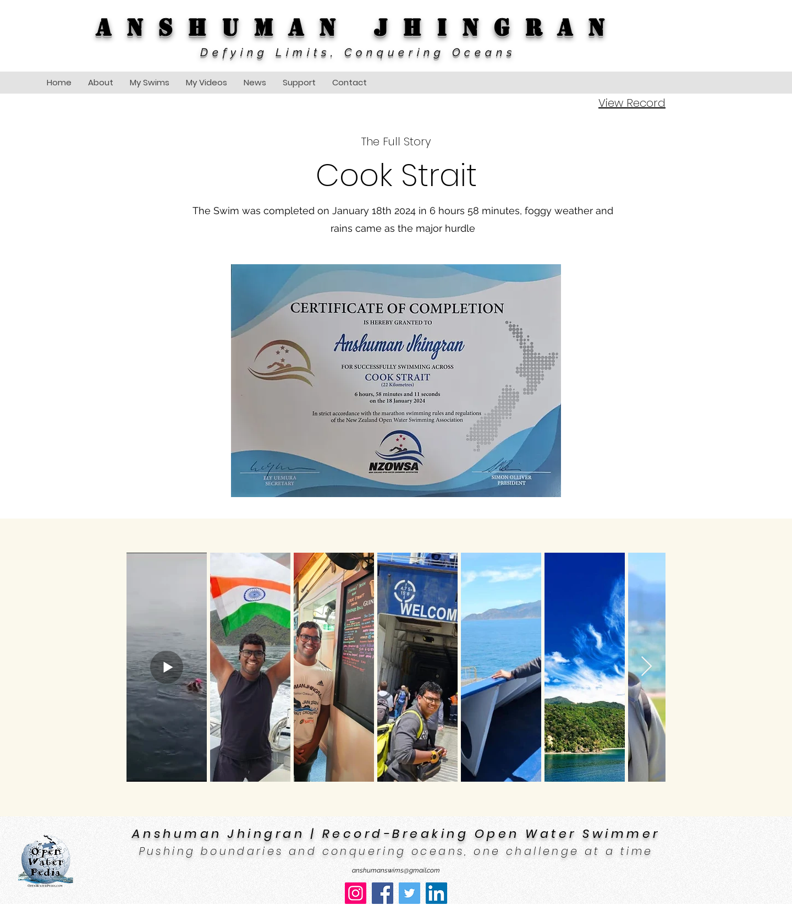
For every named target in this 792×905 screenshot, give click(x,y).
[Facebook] (382, 893)
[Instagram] (355, 893)
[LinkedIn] (436, 893)
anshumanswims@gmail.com (396, 870)
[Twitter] (409, 893)
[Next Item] (646, 667)
